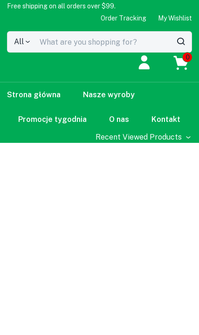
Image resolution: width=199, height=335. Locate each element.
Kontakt (165, 119)
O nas (119, 119)
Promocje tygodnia (52, 119)
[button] (61, 6)
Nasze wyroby (109, 94)
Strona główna (34, 94)
